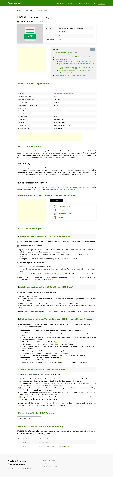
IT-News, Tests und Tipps (85, 3)
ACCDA (86, 187)
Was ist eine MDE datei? (63, 55)
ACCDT (75, 187)
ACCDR (64, 187)
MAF (70, 187)
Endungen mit (29, 11)
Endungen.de (15, 3)
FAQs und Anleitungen (63, 59)
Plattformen (45, 463)
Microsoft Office (64, 210)
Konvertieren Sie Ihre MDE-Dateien (67, 73)
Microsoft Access (56, 189)
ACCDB (52, 187)
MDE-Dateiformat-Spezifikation (66, 52)
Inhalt (55, 50)
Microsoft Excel (64, 213)
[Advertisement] (31, 59)
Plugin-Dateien (64, 32)
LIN (91, 187)
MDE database (43, 442)
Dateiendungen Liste (65, 3)
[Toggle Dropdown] (37, 418)
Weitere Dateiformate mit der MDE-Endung (70, 75)
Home (101, 3)
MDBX (58, 187)
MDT (80, 187)
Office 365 (62, 217)
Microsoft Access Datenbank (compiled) (53, 446)
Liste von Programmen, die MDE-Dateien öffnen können (74, 57)
